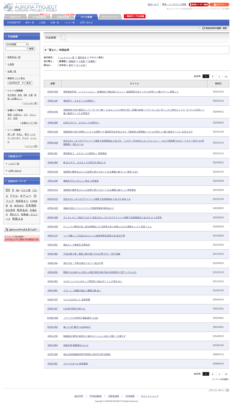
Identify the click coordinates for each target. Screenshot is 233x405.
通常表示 (82, 57)
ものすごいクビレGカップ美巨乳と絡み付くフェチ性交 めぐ (93, 281)
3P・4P (11, 134)
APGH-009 (52, 217)
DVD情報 (130, 396)
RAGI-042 (52, 363)
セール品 (80, 65)
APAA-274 (53, 235)
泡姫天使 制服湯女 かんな (76, 345)
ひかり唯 (26, 190)
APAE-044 (53, 263)
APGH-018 (52, 172)
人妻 (30, 95)
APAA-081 (53, 290)
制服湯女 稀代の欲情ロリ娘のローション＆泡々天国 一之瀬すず (94, 336)
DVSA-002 (53, 327)
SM (25, 95)
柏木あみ (22, 210)
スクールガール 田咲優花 (75, 363)
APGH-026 (52, 132)
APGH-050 (52, 91)
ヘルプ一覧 (69, 22)
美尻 (9, 114)
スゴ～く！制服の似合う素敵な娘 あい (82, 290)
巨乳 (15, 118)
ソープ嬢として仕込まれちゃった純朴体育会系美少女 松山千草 (94, 235)
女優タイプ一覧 (29, 123)
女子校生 (11, 95)
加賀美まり (22, 200)
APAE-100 (53, 101)
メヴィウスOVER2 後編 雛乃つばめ (80, 318)
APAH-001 (53, 245)
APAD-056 (53, 272)
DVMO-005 (52, 318)
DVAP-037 (53, 308)
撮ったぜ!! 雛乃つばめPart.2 (77, 327)
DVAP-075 (53, 299)
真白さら (14, 214)
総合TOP (78, 396)
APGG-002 (52, 208)
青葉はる (17, 218)
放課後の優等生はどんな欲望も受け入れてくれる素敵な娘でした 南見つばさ (100, 172)
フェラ (25, 138)
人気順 (42, 22)
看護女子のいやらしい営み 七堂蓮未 (81, 181)
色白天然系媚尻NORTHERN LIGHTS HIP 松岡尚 (87, 354)
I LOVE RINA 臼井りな (74, 308)
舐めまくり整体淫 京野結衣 (76, 245)
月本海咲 (30, 205)
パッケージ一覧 (66, 57)
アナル (14, 195)
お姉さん (17, 114)
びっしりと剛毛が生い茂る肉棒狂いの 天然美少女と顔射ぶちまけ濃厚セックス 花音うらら (107, 226)
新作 (71, 65)
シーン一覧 (31, 146)
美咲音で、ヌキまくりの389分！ (79, 101)
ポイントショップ (150, 396)
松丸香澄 (10, 210)
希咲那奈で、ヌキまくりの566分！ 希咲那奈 (85, 153)
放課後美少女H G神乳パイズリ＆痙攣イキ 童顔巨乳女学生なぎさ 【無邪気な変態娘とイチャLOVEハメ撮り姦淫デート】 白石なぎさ (128, 132)
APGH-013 (52, 190)
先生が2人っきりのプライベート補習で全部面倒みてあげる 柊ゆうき (97, 199)
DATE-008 (53, 354)
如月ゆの (19, 205)
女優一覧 (54, 22)
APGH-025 (52, 142)
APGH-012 (52, 199)
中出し (20, 134)
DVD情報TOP (14, 22)
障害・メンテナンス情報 (174, 4)
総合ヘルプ (153, 4)
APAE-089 (53, 162)
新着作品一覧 (14, 57)
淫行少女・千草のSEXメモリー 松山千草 (83, 263)
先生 (20, 95)
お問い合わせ (86, 22)
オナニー (25, 195)
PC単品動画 (96, 396)
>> (226, 76)
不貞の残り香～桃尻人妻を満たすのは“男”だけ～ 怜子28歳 (91, 254)
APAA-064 (53, 345)
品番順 (91, 61)
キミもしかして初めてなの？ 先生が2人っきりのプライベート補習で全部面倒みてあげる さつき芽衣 (112, 217)
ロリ (26, 114)
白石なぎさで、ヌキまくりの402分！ (81, 122)
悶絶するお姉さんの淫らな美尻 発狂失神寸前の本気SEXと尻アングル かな (100, 272)
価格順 (72, 61)
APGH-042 (52, 111)
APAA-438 (53, 181)
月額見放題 (113, 396)
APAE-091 (53, 153)
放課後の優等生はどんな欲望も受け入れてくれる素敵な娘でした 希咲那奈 (99, 190)
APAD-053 (53, 281)
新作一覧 (29, 22)
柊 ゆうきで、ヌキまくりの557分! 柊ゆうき (84, 162)
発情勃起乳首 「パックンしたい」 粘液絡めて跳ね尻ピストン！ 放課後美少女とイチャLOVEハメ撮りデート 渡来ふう (121, 91)
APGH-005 (52, 226)
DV (8, 190)
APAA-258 (53, 336)
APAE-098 (53, 122)
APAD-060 (53, 254)
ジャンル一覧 (30, 103)
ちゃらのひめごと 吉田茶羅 (76, 299)
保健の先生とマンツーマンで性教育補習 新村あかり (88, 208)
